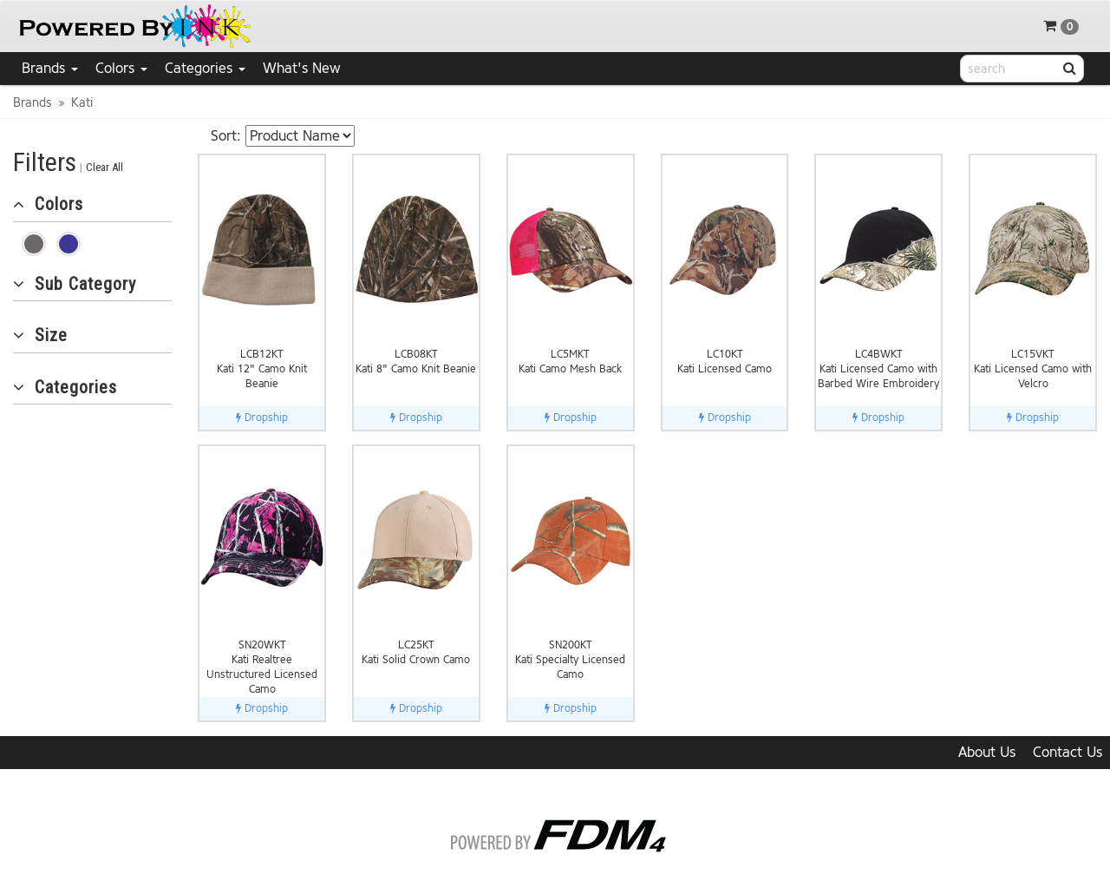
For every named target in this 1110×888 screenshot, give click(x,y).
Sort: (226, 136)
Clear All (104, 167)
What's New (302, 68)
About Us (986, 752)
